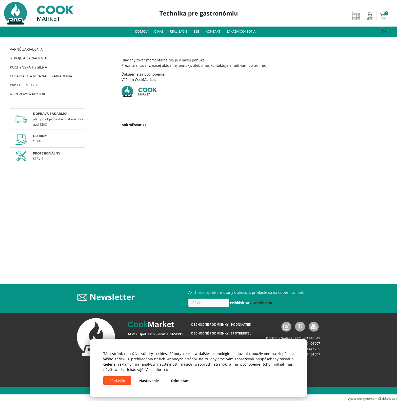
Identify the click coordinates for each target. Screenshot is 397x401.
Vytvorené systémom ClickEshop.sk (372, 398)
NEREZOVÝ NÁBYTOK (27, 94)
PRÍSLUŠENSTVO (23, 84)
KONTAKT (213, 31)
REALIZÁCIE (178, 31)
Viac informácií (158, 369)
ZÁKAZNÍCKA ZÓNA (241, 31)
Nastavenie (149, 380)
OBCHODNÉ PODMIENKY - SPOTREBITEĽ (221, 333)
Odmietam (180, 380)
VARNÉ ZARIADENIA (26, 49)
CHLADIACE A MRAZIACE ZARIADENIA (41, 76)
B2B (196, 31)
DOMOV (141, 31)
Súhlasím (117, 380)
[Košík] (388, 15)
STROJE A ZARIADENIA (28, 58)
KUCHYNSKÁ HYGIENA (28, 67)
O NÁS (159, 31)
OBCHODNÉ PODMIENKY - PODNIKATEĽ (221, 324)
